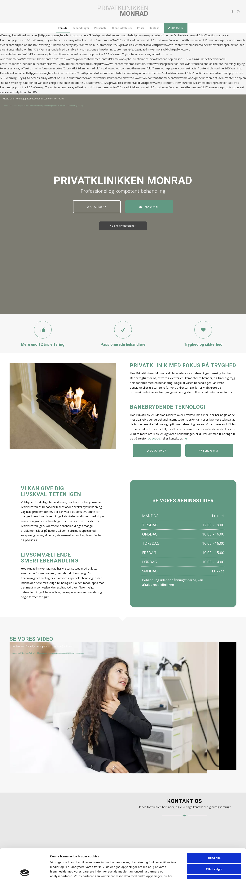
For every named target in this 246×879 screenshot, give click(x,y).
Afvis (214, 850)
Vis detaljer (193, 871)
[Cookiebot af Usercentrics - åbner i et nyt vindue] (25, 871)
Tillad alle (214, 828)
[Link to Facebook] (232, 11)
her (186, 438)
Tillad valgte (214, 839)
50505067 (155, 438)
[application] (123, 706)
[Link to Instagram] (238, 11)
